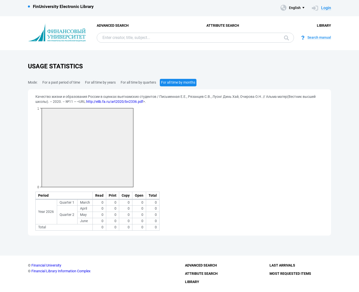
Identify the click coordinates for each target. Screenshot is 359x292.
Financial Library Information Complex (60, 271)
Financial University (46, 265)
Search (286, 37)
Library (324, 25)
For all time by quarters (138, 82)
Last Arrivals (282, 265)
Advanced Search (113, 25)
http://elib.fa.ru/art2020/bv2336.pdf (114, 102)
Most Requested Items (290, 274)
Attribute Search (222, 25)
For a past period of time (61, 82)
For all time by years (100, 82)
